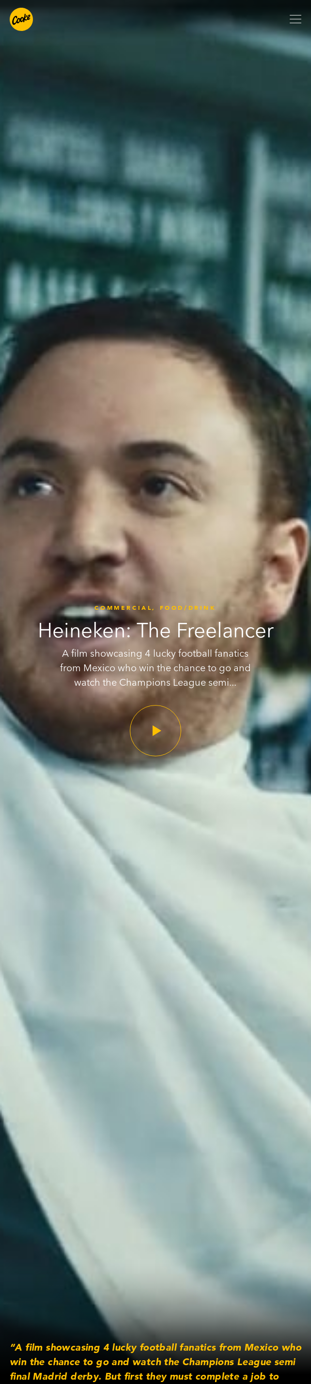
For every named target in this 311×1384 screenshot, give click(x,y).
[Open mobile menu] (295, 19)
